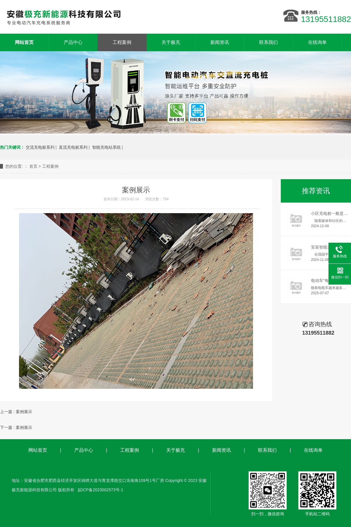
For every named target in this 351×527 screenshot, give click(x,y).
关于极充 (170, 42)
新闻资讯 (219, 42)
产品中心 (73, 42)
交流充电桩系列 (40, 147)
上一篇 (16, 411)
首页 (33, 166)
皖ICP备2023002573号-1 (100, 489)
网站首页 (37, 450)
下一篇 (16, 427)
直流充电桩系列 (73, 147)
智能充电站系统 (106, 147)
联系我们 (268, 42)
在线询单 (317, 42)
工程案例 (122, 42)
